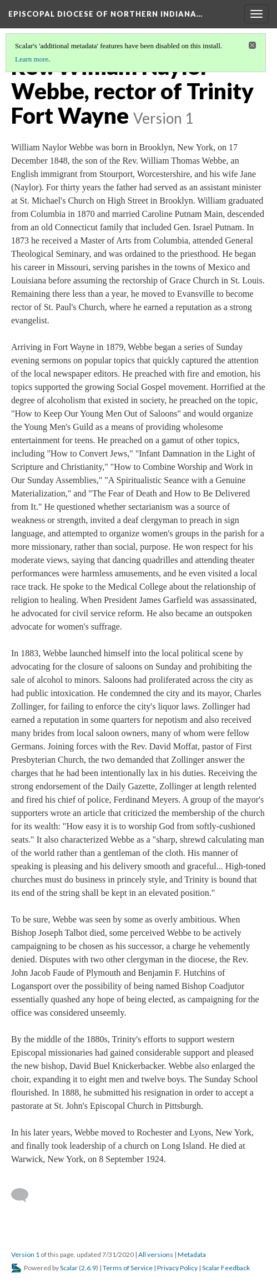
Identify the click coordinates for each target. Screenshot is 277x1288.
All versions (155, 1254)
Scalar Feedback (226, 1268)
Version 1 (25, 1254)
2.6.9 (88, 1268)
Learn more (31, 59)
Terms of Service (128, 1268)
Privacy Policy (177, 1268)
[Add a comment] (24, 1195)
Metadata (192, 1254)
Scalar (69, 1268)
